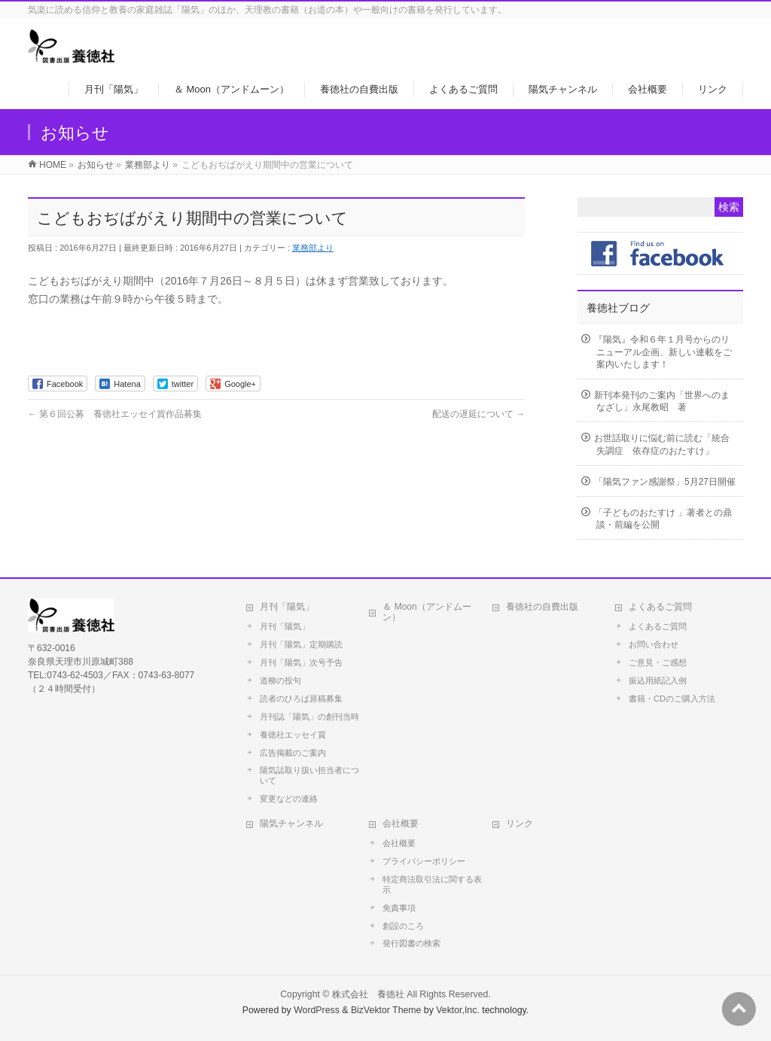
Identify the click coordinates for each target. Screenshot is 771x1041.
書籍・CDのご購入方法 (672, 698)
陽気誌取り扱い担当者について (309, 775)
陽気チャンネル (291, 823)
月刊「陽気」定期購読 (301, 644)
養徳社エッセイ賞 (293, 734)
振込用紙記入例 (658, 680)
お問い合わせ (653, 644)
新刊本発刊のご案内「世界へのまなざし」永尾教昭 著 (662, 401)
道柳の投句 (280, 680)
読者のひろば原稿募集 (301, 698)
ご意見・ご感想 (658, 662)
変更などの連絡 (289, 798)
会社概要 (400, 823)
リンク (519, 823)
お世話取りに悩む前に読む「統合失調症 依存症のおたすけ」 (662, 444)
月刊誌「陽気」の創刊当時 (309, 716)
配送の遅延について (478, 414)
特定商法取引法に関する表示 (432, 884)
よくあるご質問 (660, 606)
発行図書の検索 (411, 943)
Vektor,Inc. (458, 1010)
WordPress (317, 1010)
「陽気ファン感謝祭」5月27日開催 (665, 481)
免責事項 (399, 907)
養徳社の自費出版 (542, 606)
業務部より (313, 247)
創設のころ (403, 925)
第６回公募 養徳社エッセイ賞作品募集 (115, 414)
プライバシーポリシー (423, 861)
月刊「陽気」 (287, 606)
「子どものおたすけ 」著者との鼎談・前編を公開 (663, 518)
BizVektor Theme (386, 1010)
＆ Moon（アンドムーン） (426, 611)
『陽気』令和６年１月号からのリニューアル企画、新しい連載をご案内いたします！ (663, 351)
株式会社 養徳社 (368, 994)
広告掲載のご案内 (293, 752)
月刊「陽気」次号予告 (301, 662)
